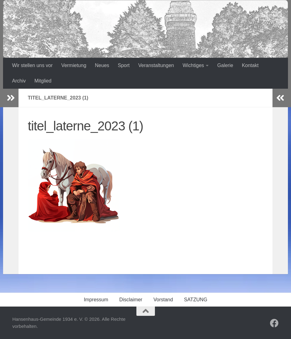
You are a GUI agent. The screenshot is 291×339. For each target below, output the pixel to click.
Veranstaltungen (156, 65)
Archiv (19, 80)
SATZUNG (195, 299)
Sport (124, 65)
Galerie (225, 65)
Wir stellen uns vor (32, 65)
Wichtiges (193, 65)
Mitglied (42, 80)
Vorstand (163, 299)
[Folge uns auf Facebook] (274, 323)
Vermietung (73, 65)
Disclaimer (131, 299)
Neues (102, 65)
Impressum (96, 299)
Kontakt (250, 65)
